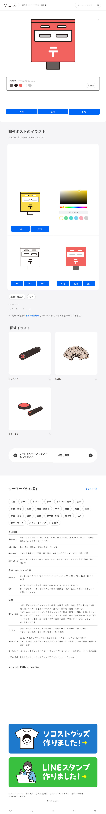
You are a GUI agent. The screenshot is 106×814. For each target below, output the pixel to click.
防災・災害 (25, 645)
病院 (67, 605)
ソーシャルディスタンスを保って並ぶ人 (33, 455)
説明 (86, 559)
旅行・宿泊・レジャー (83, 619)
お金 (79, 501)
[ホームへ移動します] (10, 810)
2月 (42, 576)
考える (35, 559)
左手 (86, 553)
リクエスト (72, 657)
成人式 (38, 585)
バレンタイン (55, 585)
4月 (52, 576)
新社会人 (49, 628)
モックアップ (41, 657)
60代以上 (74, 537)
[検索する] (98, 5)
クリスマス (31, 592)
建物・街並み (17, 296)
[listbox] (73, 197)
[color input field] (73, 212)
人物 (13, 501)
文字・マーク (17, 523)
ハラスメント (37, 628)
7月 (67, 576)
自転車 (32, 622)
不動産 (61, 632)
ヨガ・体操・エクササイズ (32, 612)
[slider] (73, 207)
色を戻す (91, 85)
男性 (22, 537)
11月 (89, 576)
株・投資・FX (49, 632)
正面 (39, 553)
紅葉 (22, 592)
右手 (80, 553)
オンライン (25, 632)
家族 (40, 547)
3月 (47, 576)
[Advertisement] (53, 99)
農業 (71, 641)
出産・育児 (25, 605)
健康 (29, 516)
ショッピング (26, 615)
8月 (72, 576)
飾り (32, 657)
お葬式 (60, 605)
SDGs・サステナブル (29, 638)
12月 (22, 579)
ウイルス (39, 609)
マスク (48, 609)
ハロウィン (88, 589)
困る (41, 559)
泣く (53, 559)
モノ (31, 296)
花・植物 (43, 619)
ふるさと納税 (26, 641)
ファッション (40, 615)
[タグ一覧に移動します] (53, 810)
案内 (81, 559)
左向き (64, 553)
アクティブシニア (53, 612)
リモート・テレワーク (77, 628)
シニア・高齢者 (87, 537)
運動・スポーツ (76, 609)
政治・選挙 (60, 619)
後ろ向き (72, 553)
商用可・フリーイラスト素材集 (34, 5)
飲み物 (23, 609)
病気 (73, 605)
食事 (92, 605)
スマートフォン (49, 651)
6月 (62, 576)
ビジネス (37, 501)
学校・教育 (16, 508)
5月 (57, 576)
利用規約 (29, 794)
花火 (73, 589)
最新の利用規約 (32, 316)
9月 (77, 576)
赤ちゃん (24, 541)
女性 (28, 537)
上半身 (29, 553)
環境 (57, 508)
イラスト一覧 (91, 489)
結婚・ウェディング (41, 605)
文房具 (78, 612)
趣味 (89, 615)
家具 (65, 612)
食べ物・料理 (53, 516)
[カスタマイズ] (95, 810)
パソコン (24, 651)
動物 (77, 508)
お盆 (79, 589)
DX (82, 638)
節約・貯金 (68, 615)
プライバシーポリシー (18, 796)
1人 (21, 547)
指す (92, 559)
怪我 (79, 605)
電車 (26, 622)
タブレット (35, 651)
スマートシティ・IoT (69, 638)
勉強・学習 (37, 632)
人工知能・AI (61, 641)
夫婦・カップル (51, 547)
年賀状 (31, 585)
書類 (85, 612)
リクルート (60, 628)
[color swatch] (61, 218)
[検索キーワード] (85, 5)
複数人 (33, 547)
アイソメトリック (37, 523)
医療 (87, 508)
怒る (47, 559)
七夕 (67, 589)
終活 (53, 605)
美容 (39, 516)
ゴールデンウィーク (29, 589)
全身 (22, 553)
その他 (55, 523)
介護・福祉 (16, 516)
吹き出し (24, 657)
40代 (59, 537)
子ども (40, 541)
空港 (69, 619)
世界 (51, 619)
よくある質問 (41, 794)
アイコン (53, 657)
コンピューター (80, 651)
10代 (40, 537)
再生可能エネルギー (50, 638)
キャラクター (26, 619)
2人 (26, 547)
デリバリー (80, 615)
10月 (83, 576)
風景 (36, 619)
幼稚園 (33, 541)
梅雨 (53, 589)
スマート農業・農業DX (85, 641)
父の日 (74, 585)
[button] (11, 85)
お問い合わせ (77, 794)
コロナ (31, 609)
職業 (22, 628)
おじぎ (60, 559)
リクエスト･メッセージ (59, 794)
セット (62, 657)
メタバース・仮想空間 (44, 641)
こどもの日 (45, 589)
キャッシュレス (54, 615)
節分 (45, 585)
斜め (49, 553)
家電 (71, 612)
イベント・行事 (64, 501)
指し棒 (23, 563)
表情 (22, 559)
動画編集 (93, 651)
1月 (37, 576)
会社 (28, 628)
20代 (47, 537)
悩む (28, 559)
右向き (56, 553)
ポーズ (24, 501)
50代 (65, 537)
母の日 (66, 585)
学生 (47, 541)
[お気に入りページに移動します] (74, 810)
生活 (29, 508)
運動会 (60, 589)
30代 (53, 537)
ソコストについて (16, 794)
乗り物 (68, 516)
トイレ (92, 612)
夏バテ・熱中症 (60, 609)
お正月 (23, 585)
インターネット (64, 651)
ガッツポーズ (71, 559)
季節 (49, 501)
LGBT (34, 537)
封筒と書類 (64, 455)
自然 (67, 508)
